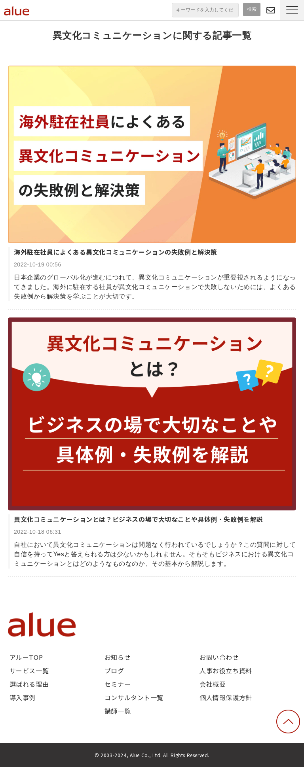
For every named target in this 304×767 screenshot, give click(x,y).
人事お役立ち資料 (226, 670)
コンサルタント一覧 (133, 697)
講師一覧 (117, 711)
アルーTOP (26, 657)
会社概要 (213, 684)
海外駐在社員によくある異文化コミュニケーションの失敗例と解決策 (115, 252)
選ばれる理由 (29, 684)
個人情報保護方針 (226, 697)
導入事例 (23, 697)
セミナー (117, 684)
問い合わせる (270, 10)
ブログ (114, 670)
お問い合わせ (219, 657)
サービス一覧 (29, 670)
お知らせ (117, 657)
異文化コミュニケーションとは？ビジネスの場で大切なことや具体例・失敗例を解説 (138, 519)
